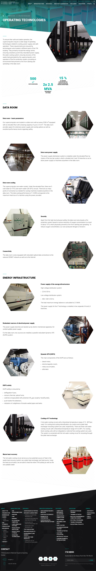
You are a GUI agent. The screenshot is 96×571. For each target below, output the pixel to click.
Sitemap (43, 565)
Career (4, 517)
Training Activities (62, 531)
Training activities (75, 514)
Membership (5, 515)
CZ (94, 1)
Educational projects (77, 524)
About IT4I (5, 510)
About (3, 508)
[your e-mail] (76, 560)
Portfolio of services (47, 514)
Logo (4, 534)
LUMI (13, 516)
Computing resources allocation (60, 512)
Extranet (88, 1)
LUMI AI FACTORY (67, 1)
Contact (4, 541)
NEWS (4, 539)
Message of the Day (62, 536)
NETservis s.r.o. (48, 565)
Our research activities (31, 510)
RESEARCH (25, 508)
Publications (6, 526)
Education (72, 508)
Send (90, 560)
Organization (6, 513)
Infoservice (5, 528)
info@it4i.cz (10, 559)
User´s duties (61, 525)
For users (58, 508)
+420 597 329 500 (12, 563)
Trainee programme (76, 522)
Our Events (90, 510)
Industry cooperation (46, 508)
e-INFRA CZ (81, 1)
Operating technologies (24, 15)
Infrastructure (11, 15)
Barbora (14, 518)
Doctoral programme (76, 520)
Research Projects (29, 531)
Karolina (14, 514)
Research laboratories (31, 513)
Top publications (29, 529)
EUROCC (75, 1)
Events (88, 508)
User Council (60, 519)
